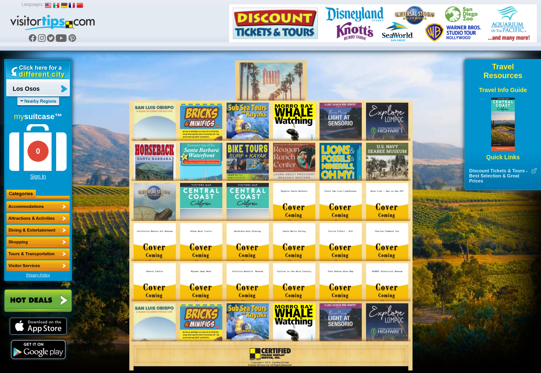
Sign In (38, 177)
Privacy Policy (38, 275)
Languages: (33, 4)
